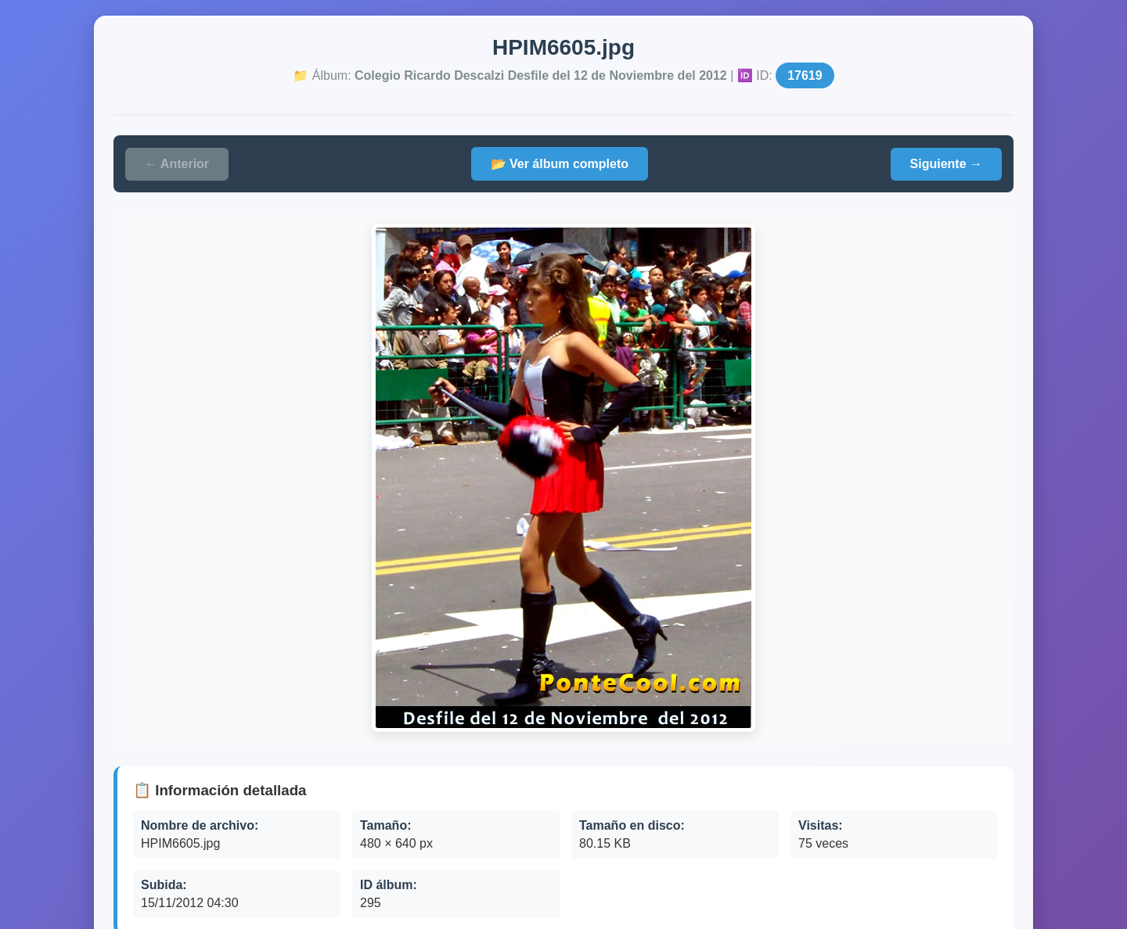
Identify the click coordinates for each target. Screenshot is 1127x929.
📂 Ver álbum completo (559, 163)
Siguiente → (946, 163)
